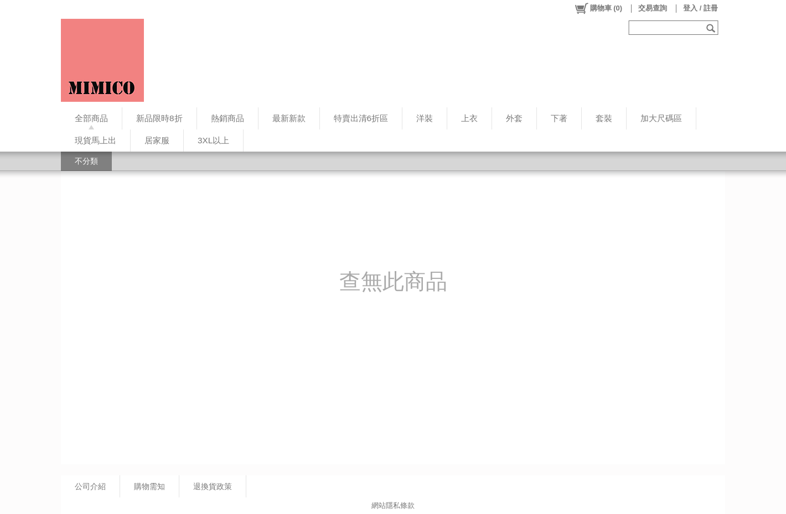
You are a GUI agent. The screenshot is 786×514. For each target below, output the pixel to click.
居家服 (156, 140)
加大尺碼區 (661, 118)
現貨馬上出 (95, 140)
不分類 (86, 161)
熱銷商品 (227, 118)
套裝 (604, 118)
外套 (514, 118)
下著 (559, 118)
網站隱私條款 (393, 505)
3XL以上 (213, 140)
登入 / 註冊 (700, 8)
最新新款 (289, 118)
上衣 (469, 118)
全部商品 (91, 118)
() (598, 8)
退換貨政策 (212, 486)
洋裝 (424, 118)
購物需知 (149, 486)
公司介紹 (90, 486)
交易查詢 (652, 8)
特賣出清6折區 (361, 118)
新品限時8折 (159, 118)
